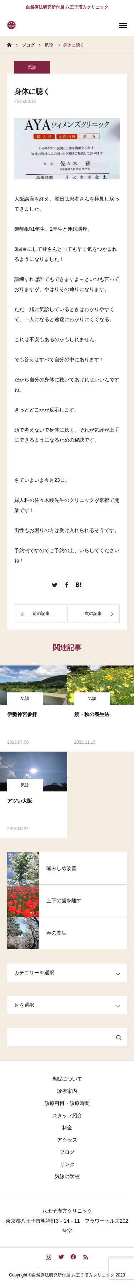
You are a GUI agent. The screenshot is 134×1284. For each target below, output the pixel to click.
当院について (67, 1079)
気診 (32, 69)
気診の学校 (67, 1176)
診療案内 (67, 1091)
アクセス (67, 1140)
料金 (67, 1127)
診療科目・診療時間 (67, 1103)
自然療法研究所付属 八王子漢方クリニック (67, 7)
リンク (67, 1164)
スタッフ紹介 (67, 1115)
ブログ (67, 1152)
